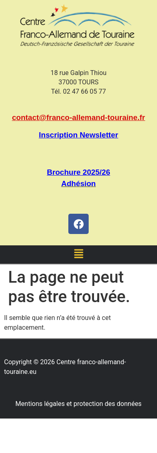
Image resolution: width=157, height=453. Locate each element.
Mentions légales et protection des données (78, 404)
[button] (78, 254)
